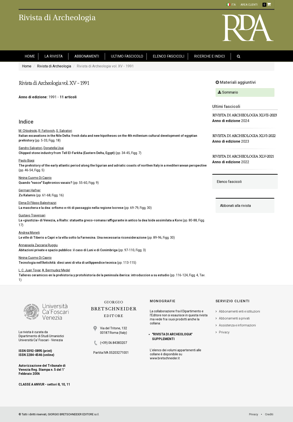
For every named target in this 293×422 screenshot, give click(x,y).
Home (26, 66)
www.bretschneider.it (165, 358)
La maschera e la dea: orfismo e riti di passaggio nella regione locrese (71, 208)
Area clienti (249, 4)
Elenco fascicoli (168, 56)
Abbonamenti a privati (234, 318)
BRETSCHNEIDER (114, 309)
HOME (30, 56)
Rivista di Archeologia (54, 66)
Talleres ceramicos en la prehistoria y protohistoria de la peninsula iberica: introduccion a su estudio (94, 275)
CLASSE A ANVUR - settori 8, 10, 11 (44, 384)
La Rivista (53, 56)
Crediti (269, 414)
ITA (231, 4)
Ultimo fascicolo (127, 56)
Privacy (224, 332)
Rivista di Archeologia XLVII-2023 (244, 115)
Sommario (228, 92)
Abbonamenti (86, 56)
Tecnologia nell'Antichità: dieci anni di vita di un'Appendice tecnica (67, 262)
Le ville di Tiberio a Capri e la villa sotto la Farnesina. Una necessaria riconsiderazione (82, 237)
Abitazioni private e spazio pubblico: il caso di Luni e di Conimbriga (68, 250)
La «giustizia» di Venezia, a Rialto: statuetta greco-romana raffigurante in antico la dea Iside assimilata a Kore (100, 220)
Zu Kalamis (27, 195)
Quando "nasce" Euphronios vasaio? (45, 182)
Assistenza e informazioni (237, 325)
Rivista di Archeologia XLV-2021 (243, 156)
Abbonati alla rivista (235, 206)
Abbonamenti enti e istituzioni (239, 311)
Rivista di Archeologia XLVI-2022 (244, 136)
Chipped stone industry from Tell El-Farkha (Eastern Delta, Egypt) (67, 153)
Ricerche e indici (209, 56)
